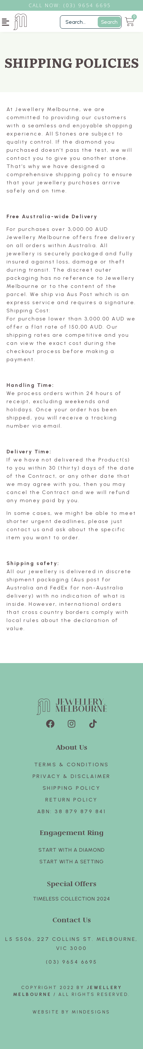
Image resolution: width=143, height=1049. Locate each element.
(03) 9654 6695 (71, 962)
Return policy (71, 800)
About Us (71, 747)
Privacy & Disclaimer (72, 776)
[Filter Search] (91, 22)
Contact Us (71, 919)
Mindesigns (91, 1012)
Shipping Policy (72, 788)
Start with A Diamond (71, 850)
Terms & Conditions (71, 764)
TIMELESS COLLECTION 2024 (71, 899)
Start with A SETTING (71, 861)
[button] (5, 22)
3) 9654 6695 (90, 5)
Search (109, 22)
